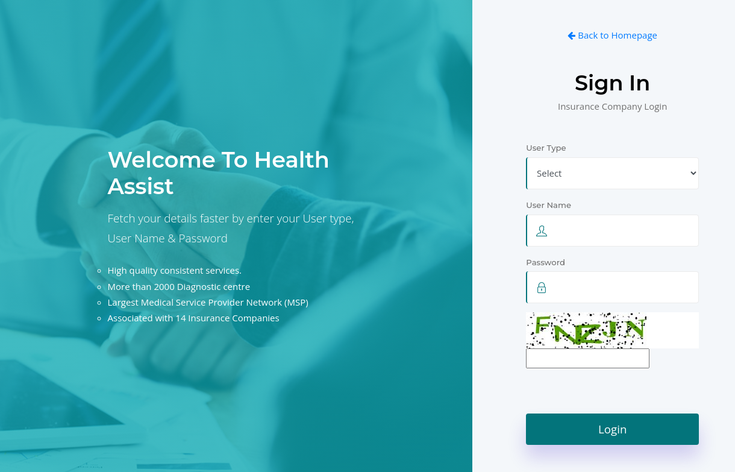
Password (547, 262)
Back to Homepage (612, 35)
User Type (546, 148)
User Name (550, 205)
